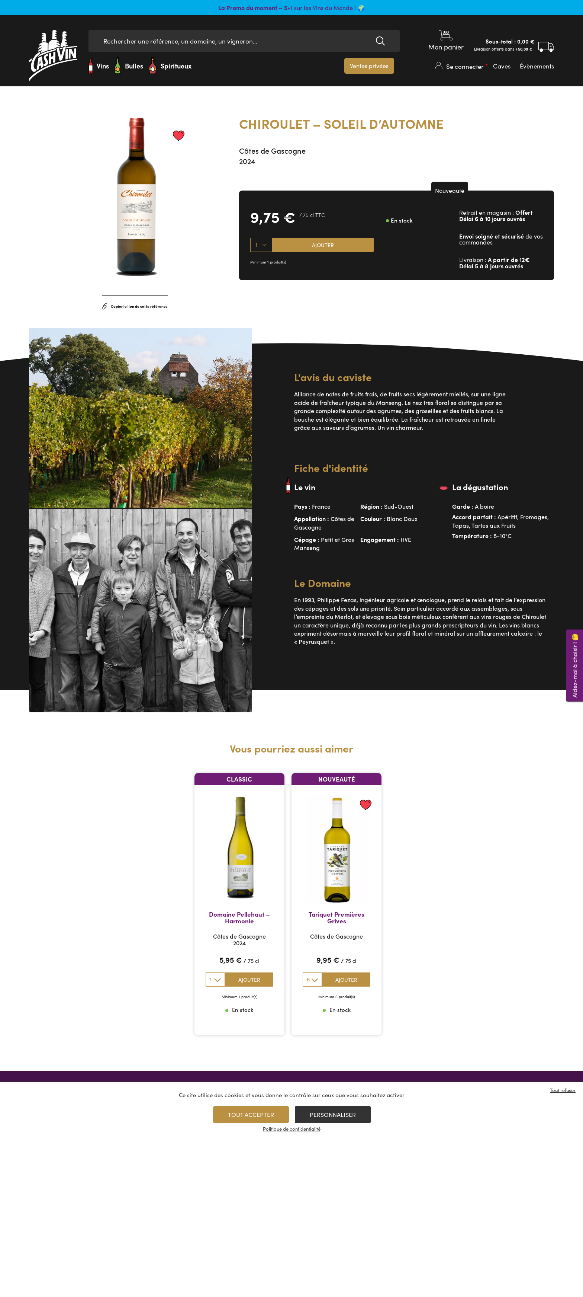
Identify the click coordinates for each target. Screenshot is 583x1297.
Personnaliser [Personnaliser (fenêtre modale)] (333, 1114)
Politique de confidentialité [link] (292, 1128)
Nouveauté (449, 190)
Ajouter (323, 245)
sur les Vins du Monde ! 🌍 (291, 8)
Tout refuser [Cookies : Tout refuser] (563, 1090)
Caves (501, 66)
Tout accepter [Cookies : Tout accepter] (251, 1114)
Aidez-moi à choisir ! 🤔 (575, 665)
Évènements (537, 66)
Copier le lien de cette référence (135, 306)
